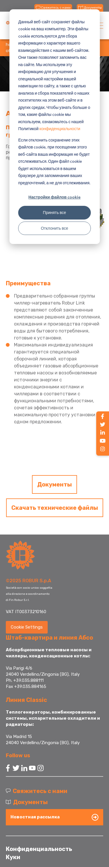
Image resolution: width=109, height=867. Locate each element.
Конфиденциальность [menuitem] (39, 848)
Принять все (54, 212)
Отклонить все (54, 228)
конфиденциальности (59, 128)
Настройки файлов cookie (54, 196)
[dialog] (54, 126)
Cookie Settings (27, 627)
